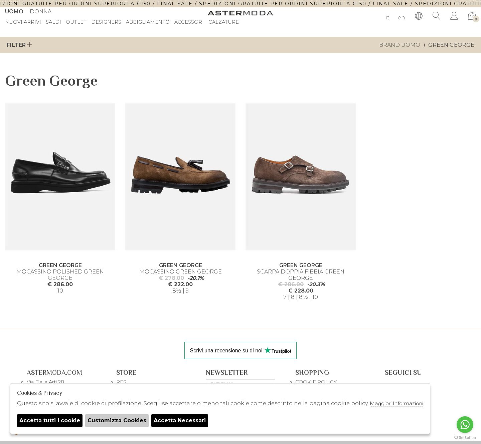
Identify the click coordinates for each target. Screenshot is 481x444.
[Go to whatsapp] (465, 424)
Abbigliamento (148, 22)
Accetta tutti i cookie (49, 420)
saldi (53, 22)
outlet (76, 22)
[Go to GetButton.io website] (465, 437)
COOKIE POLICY (316, 382)
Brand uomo (399, 45)
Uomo (14, 11)
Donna (40, 11)
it (387, 17)
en (401, 17)
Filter (19, 45)
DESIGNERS (106, 22)
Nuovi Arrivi (23, 22)
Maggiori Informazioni (396, 403)
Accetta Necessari (180, 420)
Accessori (189, 22)
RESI (122, 382)
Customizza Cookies (117, 420)
